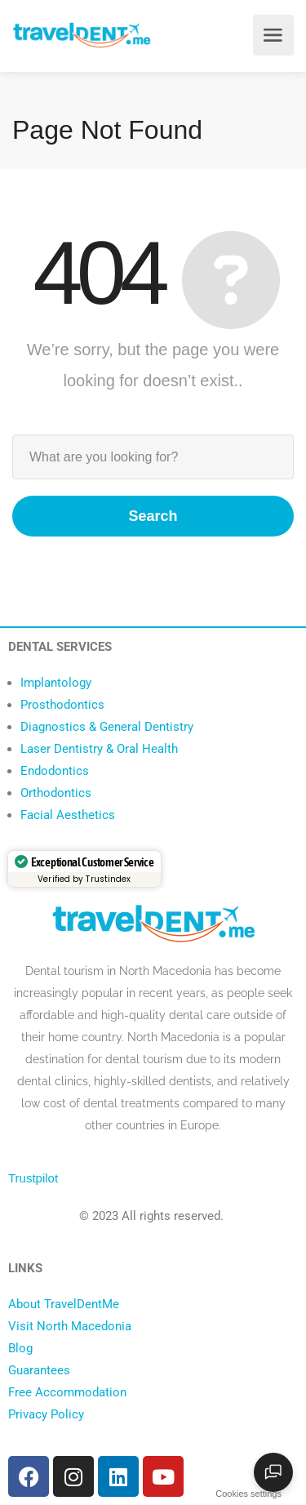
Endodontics (54, 771)
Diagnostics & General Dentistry (106, 726)
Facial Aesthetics (67, 815)
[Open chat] (273, 1472)
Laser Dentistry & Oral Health (99, 748)
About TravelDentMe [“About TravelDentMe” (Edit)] (63, 1304)
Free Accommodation (67, 1392)
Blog (20, 1348)
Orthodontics (55, 793)
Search (152, 516)
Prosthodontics (62, 704)
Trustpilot (33, 1178)
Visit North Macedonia (69, 1326)
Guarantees (39, 1370)
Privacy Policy (46, 1414)
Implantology (55, 682)
